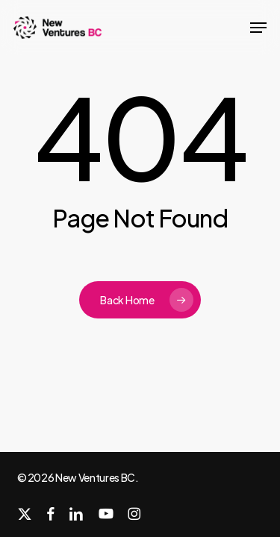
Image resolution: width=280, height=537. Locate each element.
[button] (258, 27)
